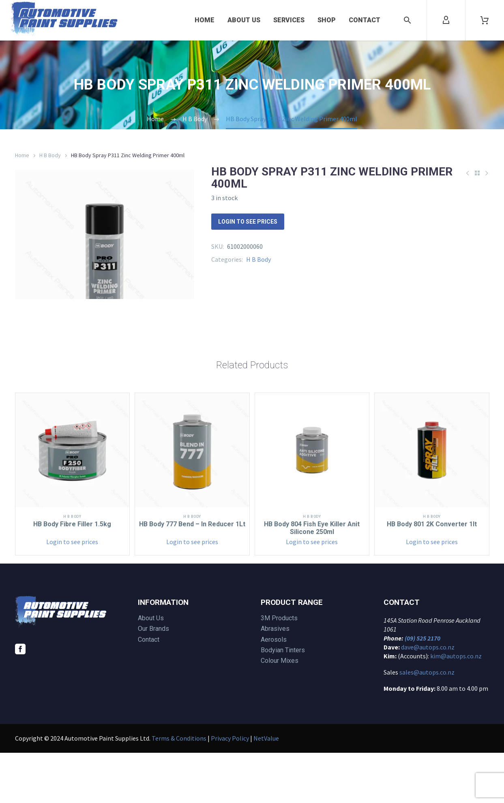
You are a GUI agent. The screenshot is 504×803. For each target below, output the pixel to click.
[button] (407, 20)
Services (289, 20)
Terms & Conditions (179, 788)
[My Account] (446, 20)
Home (204, 20)
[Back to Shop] (477, 173)
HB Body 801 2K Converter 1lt (432, 574)
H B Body (50, 155)
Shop (326, 20)
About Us (243, 20)
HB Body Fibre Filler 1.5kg (72, 574)
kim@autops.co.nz (456, 706)
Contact (364, 20)
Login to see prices (247, 221)
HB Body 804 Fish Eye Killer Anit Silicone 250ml (312, 577)
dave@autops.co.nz (428, 697)
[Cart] (484, 20)
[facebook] (20, 699)
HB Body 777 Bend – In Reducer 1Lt (192, 577)
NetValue (266, 788)
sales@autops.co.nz (427, 722)
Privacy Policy (230, 788)
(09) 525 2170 (422, 688)
